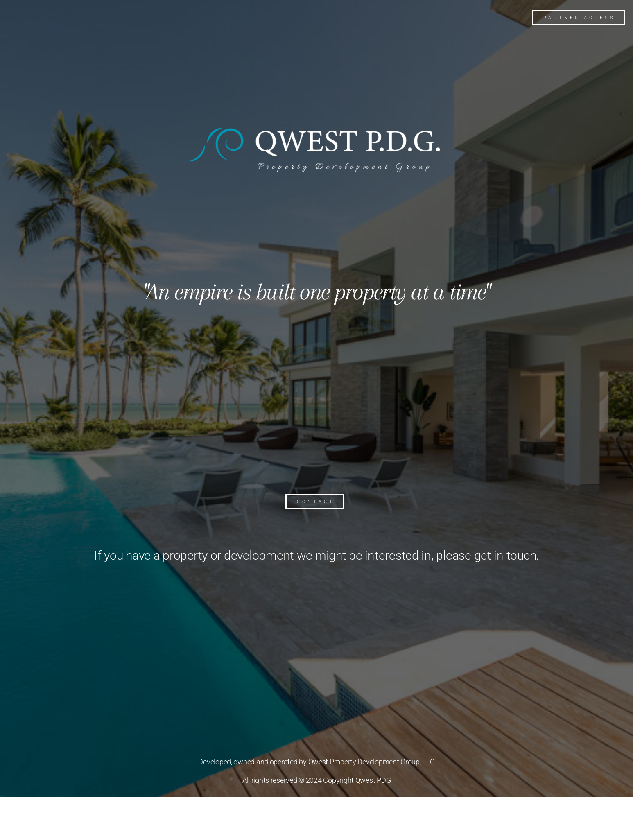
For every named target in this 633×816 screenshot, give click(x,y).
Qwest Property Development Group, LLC (371, 761)
